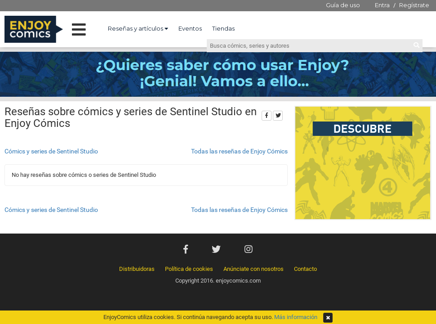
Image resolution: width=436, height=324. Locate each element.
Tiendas (223, 28)
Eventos (190, 28)
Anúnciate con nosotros (253, 269)
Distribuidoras (137, 269)
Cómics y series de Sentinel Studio (51, 151)
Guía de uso (343, 5)
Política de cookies (189, 269)
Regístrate (414, 5)
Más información (295, 317)
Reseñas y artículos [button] (138, 28)
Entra (382, 5)
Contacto (305, 269)
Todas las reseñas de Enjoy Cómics (239, 151)
